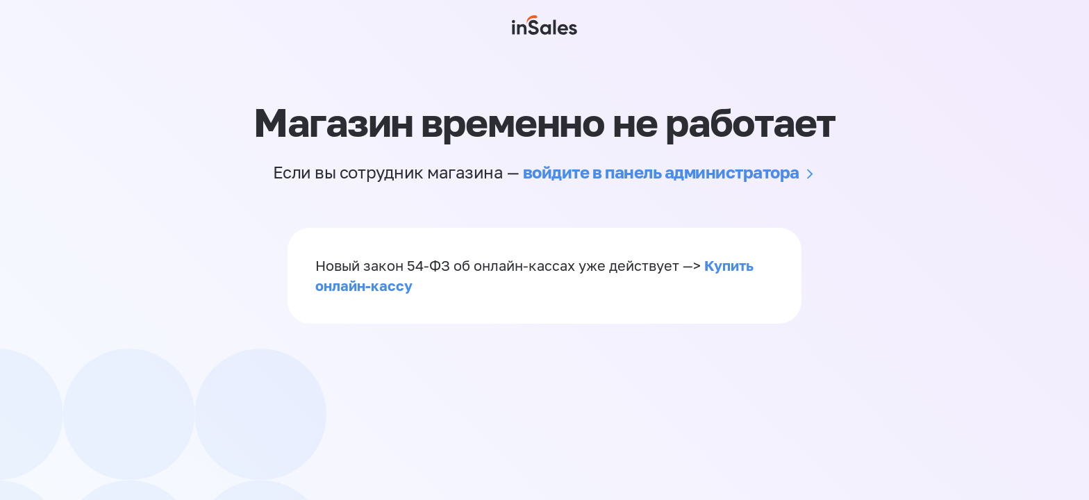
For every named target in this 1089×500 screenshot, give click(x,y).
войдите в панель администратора (661, 172)
